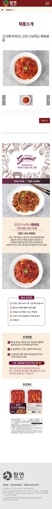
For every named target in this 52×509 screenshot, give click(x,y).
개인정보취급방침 (15, 485)
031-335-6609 (43, 493)
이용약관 (5, 485)
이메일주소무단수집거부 (31, 485)
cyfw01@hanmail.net (27, 493)
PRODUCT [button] (10, 10)
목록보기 (44, 120)
